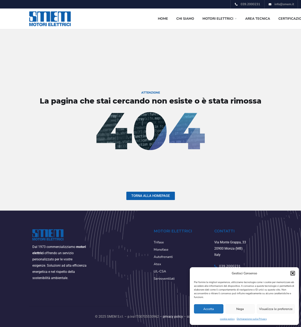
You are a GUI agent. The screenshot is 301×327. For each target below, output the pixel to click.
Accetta (208, 309)
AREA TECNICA (257, 18)
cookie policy (227, 319)
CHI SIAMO (185, 18)
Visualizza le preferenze (275, 309)
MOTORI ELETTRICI (217, 18)
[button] (293, 273)
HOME (163, 18)
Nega (240, 309)
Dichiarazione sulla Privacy (252, 319)
